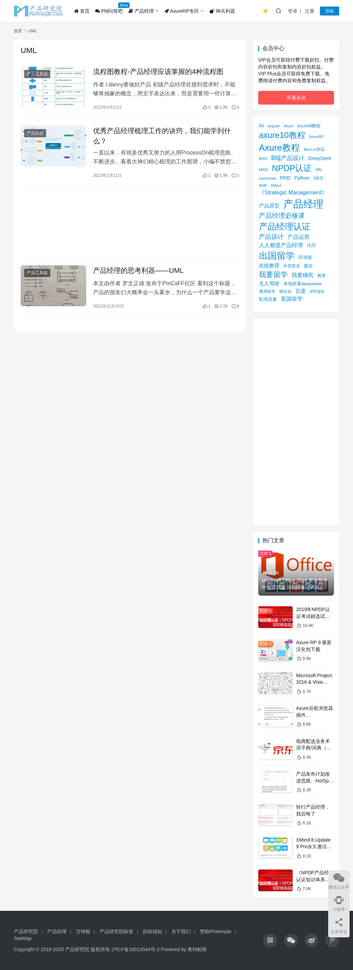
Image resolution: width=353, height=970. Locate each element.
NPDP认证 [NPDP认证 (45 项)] (292, 168)
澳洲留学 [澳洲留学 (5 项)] (267, 291)
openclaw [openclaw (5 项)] (267, 178)
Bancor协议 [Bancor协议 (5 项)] (314, 149)
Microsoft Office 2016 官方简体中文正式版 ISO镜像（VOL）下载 (295, 587)
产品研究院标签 (116, 931)
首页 (82, 11)
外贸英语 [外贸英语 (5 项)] (291, 266)
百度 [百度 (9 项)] (300, 291)
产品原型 (35, 133)
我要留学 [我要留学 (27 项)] (273, 274)
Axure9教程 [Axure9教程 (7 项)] (309, 125)
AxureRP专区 (181, 11)
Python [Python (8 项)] (302, 178)
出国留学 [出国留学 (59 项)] (277, 255)
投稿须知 (152, 931)
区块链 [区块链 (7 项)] (305, 257)
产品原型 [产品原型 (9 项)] (269, 206)
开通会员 (296, 97)
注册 (309, 11)
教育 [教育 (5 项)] (321, 275)
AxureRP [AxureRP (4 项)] (316, 137)
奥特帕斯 (197, 949)
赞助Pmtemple (215, 931)
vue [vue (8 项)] (263, 185)
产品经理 (141, 11)
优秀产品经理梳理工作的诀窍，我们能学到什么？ (162, 136)
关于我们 (181, 931)
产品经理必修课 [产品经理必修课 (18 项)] (282, 215)
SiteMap (22, 938)
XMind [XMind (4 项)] (276, 185)
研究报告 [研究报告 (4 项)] (317, 291)
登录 (292, 11)
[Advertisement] (130, 222)
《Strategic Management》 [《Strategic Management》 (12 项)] (293, 192)
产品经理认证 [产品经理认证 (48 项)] (285, 226)
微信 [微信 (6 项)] (308, 265)
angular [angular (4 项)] (274, 126)
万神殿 (83, 931)
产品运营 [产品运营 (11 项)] (299, 237)
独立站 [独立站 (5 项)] (285, 291)
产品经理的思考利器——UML (138, 270)
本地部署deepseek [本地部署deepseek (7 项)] (302, 283)
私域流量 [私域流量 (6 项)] (268, 299)
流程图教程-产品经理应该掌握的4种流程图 (158, 71)
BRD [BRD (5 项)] (263, 158)
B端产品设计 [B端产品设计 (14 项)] (288, 157)
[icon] (270, 940)
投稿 (329, 11)
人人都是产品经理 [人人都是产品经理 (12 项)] (281, 245)
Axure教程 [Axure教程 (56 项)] (279, 147)
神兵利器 (222, 11)
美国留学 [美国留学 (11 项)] (292, 299)
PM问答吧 (109, 11)
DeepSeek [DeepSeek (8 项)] (319, 158)
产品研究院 (26, 931)
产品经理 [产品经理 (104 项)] (303, 204)
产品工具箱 (37, 74)
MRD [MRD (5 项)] (263, 169)
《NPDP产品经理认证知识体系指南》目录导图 (315, 879)
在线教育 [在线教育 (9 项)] (269, 265)
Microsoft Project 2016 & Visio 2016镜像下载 (314, 682)
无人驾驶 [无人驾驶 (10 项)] (269, 283)
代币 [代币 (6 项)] (311, 245)
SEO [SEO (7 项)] (318, 178)
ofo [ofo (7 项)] (318, 169)
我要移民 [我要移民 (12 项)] (303, 275)
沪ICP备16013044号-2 (135, 949)
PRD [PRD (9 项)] (285, 178)
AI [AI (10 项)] (261, 125)
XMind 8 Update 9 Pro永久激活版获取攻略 (314, 846)
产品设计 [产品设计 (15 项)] (271, 236)
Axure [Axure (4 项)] (288, 126)
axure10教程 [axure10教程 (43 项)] (282, 135)
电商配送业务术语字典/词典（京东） (313, 747)
